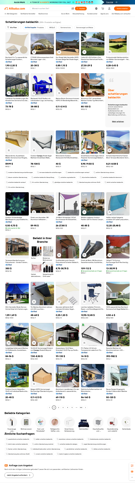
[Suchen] (81, 8)
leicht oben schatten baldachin (17, 444)
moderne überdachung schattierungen (19, 172)
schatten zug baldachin (66, 177)
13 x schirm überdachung (15, 187)
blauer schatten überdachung (16, 177)
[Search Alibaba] (51, 8)
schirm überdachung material (42, 444)
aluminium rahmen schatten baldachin (70, 439)
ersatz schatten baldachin (43, 454)
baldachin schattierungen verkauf (77, 172)
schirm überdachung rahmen (104, 172)
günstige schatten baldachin (62, 182)
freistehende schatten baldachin (99, 439)
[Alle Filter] (12, 27)
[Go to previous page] (49, 407)
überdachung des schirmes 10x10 (88, 182)
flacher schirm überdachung (16, 449)
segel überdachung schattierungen (94, 444)
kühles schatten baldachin (100, 449)
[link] (132, 466)
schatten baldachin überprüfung (42, 177)
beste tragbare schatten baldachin (69, 454)
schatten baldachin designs (67, 444)
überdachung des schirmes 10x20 (18, 454)
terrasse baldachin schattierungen (49, 172)
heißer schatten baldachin (43, 439)
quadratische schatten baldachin (17, 439)
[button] (72, 8)
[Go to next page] (85, 407)
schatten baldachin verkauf (16, 182)
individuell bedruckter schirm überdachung (45, 449)
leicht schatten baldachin (114, 182)
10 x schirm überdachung (39, 182)
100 (81, 407)
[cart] (103, 9)
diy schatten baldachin (88, 177)
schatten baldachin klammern (111, 177)
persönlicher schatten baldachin (75, 449)
